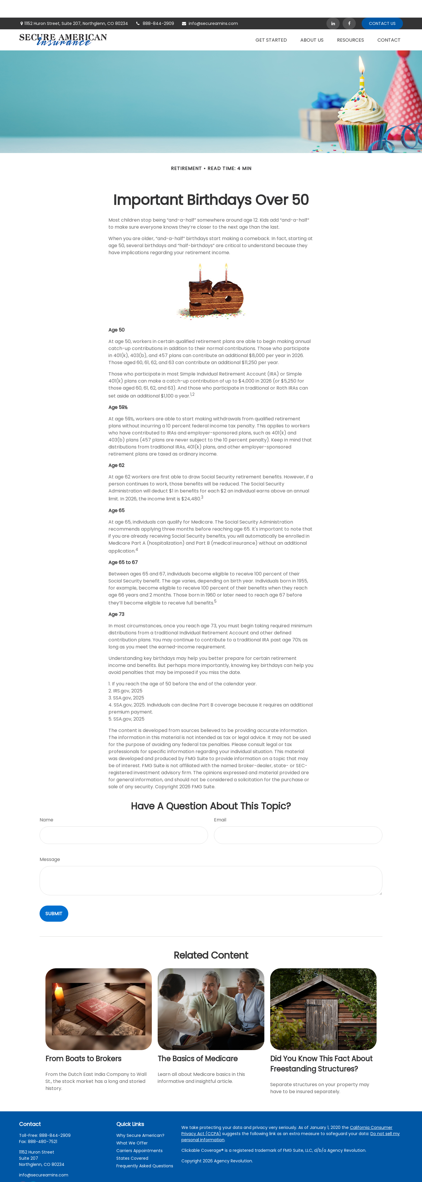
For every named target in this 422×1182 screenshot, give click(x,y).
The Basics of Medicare (198, 1041)
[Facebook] (349, 6)
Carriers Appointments (139, 1133)
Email (220, 802)
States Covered (132, 1141)
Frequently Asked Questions (144, 1148)
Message (50, 841)
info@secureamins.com (209, 6)
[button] (271, 22)
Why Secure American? (140, 1118)
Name (46, 802)
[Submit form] (54, 896)
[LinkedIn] (333, 6)
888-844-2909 (154, 6)
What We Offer (132, 1125)
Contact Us (382, 6)
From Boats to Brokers (83, 1041)
